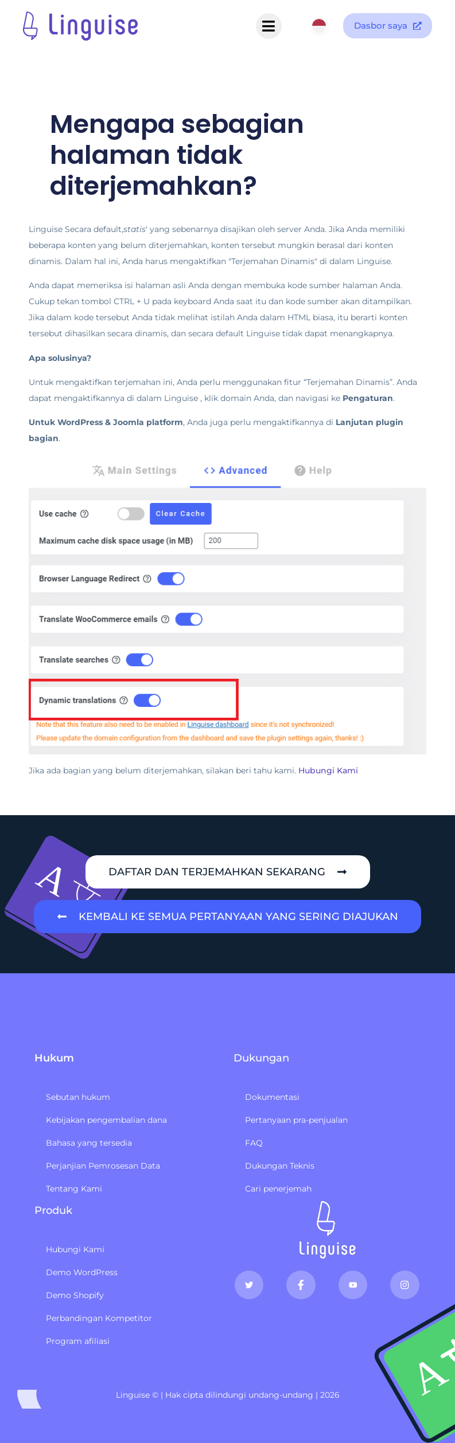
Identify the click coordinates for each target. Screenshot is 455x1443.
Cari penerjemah (278, 1189)
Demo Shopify (75, 1295)
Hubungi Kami (328, 770)
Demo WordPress (82, 1272)
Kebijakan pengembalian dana (106, 1120)
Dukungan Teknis (279, 1166)
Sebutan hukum (78, 1097)
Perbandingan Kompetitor (99, 1318)
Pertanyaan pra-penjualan (296, 1120)
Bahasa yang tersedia (89, 1143)
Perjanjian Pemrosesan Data (103, 1166)
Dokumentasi (272, 1097)
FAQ (254, 1143)
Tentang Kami (74, 1189)
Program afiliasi (78, 1341)
